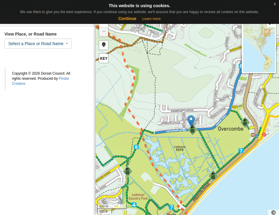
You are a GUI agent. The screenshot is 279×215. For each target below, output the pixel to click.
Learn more (151, 19)
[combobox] (38, 44)
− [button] (104, 31)
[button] (103, 45)
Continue (127, 18)
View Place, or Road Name (30, 34)
